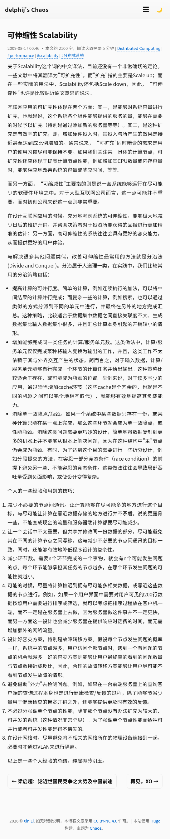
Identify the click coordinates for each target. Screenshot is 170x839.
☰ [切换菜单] (146, 9)
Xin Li (29, 821)
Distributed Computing (139, 48)
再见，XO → (144, 781)
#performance (20, 55)
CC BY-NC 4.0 (105, 821)
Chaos (95, 828)
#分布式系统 (72, 55)
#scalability (48, 55)
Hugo (155, 821)
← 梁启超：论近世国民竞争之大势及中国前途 (62, 781)
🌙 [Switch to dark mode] (159, 9)
